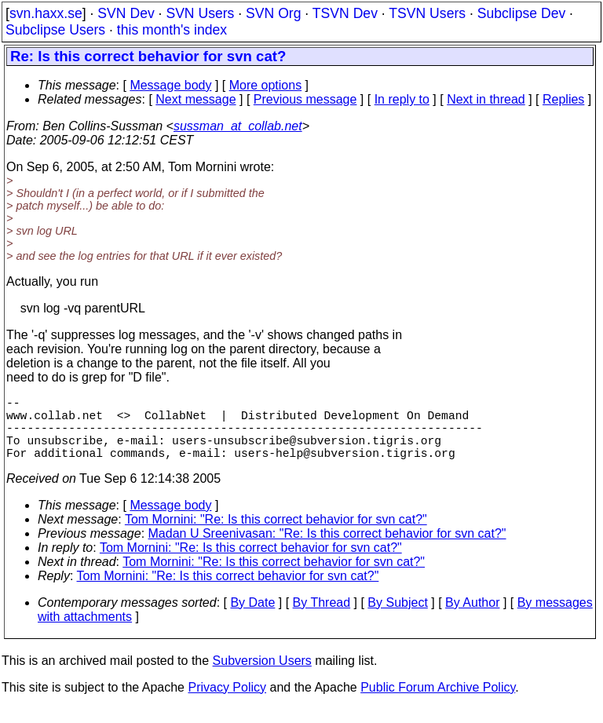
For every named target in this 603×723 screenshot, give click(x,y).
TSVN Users (427, 13)
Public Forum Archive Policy (437, 703)
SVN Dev (125, 13)
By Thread (322, 618)
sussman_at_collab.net (238, 126)
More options (265, 85)
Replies (563, 99)
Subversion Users (262, 676)
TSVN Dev (345, 13)
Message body (170, 85)
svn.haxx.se (45, 13)
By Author (472, 618)
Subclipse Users (55, 30)
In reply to (402, 99)
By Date (252, 618)
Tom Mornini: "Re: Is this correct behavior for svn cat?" (276, 535)
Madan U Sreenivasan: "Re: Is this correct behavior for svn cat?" (327, 549)
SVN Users (200, 13)
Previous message (305, 99)
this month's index (172, 30)
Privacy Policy (227, 703)
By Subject (397, 618)
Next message (195, 99)
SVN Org (273, 13)
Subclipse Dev (521, 13)
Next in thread (486, 99)
